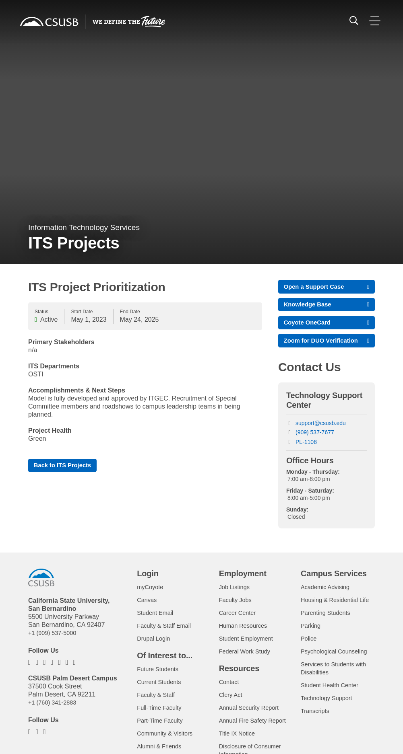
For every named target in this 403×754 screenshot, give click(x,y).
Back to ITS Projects (65, 465)
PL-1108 (306, 455)
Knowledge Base (310, 306)
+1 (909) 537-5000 (54, 646)
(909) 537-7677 (315, 446)
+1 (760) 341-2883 (54, 716)
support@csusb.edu (321, 436)
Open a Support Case (317, 287)
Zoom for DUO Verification (306, 349)
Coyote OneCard (309, 326)
